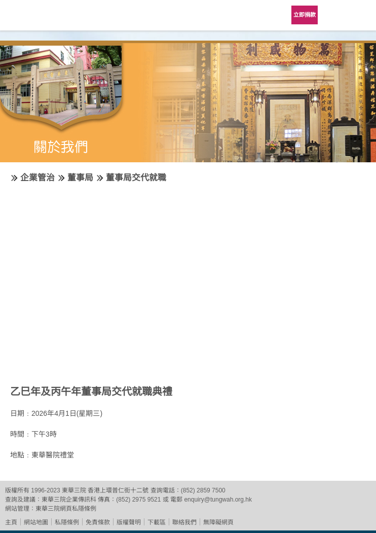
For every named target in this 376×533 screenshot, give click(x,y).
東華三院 (36, 18)
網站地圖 (36, 522)
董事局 (80, 178)
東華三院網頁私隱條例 (65, 508)
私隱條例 (67, 522)
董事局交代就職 (136, 178)
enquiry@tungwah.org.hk (218, 499)
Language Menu (335, 15)
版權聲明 (129, 522)
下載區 (156, 522)
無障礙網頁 (218, 522)
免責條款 (98, 522)
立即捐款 (304, 15)
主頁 (11, 522)
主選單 (361, 15)
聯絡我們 (184, 522)
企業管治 (37, 178)
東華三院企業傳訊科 (69, 499)
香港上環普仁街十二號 (118, 490)
